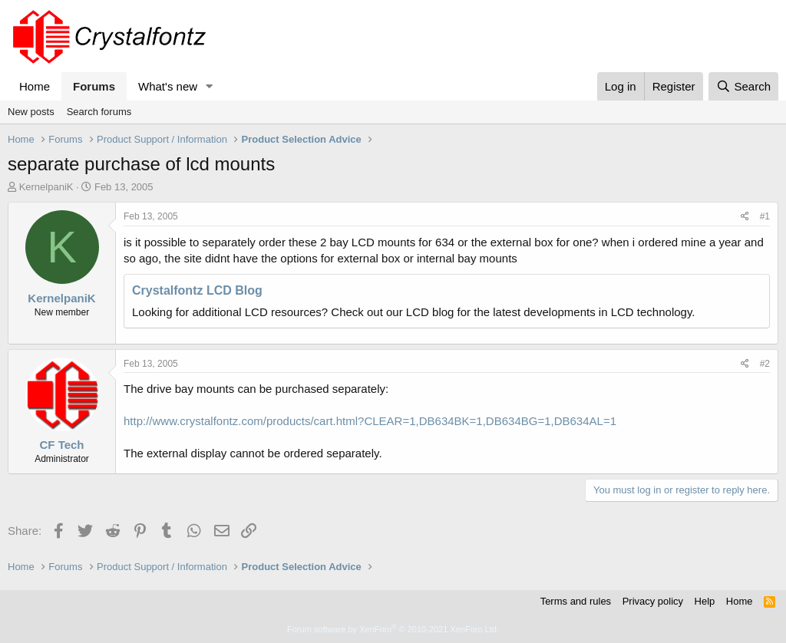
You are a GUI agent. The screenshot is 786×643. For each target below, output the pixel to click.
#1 (765, 216)
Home (34, 86)
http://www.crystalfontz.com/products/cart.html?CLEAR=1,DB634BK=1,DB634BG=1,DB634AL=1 (370, 420)
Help (705, 601)
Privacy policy (653, 601)
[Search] (743, 86)
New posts (31, 111)
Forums (94, 86)
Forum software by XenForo (393, 629)
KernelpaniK (46, 187)
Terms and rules (575, 601)
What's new (167, 86)
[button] (209, 86)
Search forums (99, 111)
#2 (765, 363)
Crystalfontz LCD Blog (197, 290)
